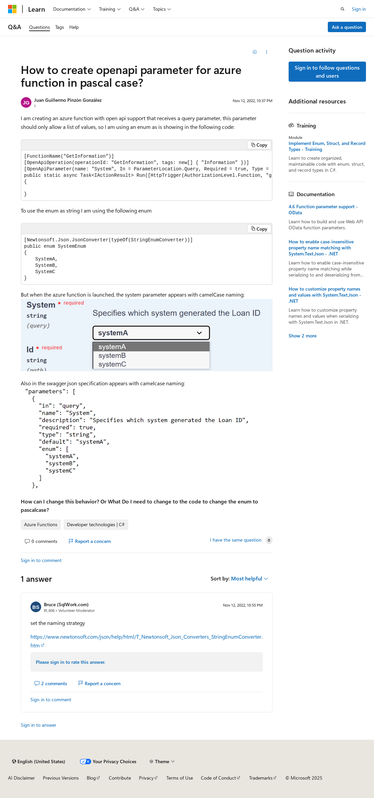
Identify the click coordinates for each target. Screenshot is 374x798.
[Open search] (342, 9)
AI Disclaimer (21, 778)
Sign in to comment (41, 560)
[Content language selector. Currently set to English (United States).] (38, 761)
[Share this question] (267, 52)
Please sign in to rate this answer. (70, 662)
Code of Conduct (218, 778)
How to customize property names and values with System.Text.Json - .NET (325, 295)
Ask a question (347, 27)
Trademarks (261, 778)
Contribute (120, 778)
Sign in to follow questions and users (327, 71)
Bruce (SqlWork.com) (66, 604)
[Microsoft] (12, 9)
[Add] (254, 52)
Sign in (359, 9)
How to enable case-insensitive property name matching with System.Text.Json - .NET (321, 248)
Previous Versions (61, 778)
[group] (147, 175)
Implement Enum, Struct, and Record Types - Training (327, 146)
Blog (91, 778)
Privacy (146, 778)
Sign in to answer (38, 725)
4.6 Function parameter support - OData (323, 210)
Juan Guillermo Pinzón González (67, 100)
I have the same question (235, 540)
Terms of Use (179, 778)
